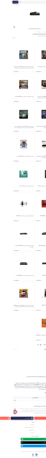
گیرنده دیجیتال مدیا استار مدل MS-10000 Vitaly (35, 245)
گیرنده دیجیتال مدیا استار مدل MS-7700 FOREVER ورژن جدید (13, 246)
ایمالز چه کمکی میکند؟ (41, 424)
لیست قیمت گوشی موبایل (17, 427)
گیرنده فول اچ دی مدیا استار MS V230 (37, 275)
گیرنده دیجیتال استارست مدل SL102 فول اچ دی (13, 156)
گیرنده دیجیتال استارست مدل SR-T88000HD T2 (13, 275)
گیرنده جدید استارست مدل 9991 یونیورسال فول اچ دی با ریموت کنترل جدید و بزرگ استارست (34, 127)
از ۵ (1, 38)
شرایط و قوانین (19, 430)
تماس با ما (20, 432)
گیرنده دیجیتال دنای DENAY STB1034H (37, 305)
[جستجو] (8, 2)
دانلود (23, 436)
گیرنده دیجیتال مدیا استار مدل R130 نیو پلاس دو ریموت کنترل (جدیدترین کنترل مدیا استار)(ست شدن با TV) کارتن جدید (12, 67)
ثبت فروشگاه (43, 430)
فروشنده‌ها (42, 345)
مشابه (27, 345)
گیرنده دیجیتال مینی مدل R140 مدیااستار (14, 186)
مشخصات (34, 345)
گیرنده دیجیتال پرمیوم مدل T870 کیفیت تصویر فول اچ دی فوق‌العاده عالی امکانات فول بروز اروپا (34, 157)
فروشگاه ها (43, 427)
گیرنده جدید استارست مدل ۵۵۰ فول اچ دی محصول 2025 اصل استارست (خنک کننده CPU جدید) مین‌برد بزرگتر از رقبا (12, 306)
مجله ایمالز (20, 424)
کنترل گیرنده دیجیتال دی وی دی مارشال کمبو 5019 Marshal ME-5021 (35, 186)
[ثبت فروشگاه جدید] (23, 418)
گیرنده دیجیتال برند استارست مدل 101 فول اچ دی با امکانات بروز (35, 67)
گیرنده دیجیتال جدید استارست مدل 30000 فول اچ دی (12, 96)
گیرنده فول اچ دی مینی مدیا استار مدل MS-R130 (13, 215)
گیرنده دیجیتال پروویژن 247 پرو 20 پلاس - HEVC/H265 (34, 335)
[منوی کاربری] (4, 2)
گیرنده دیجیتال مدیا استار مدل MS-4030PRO (36, 215)
